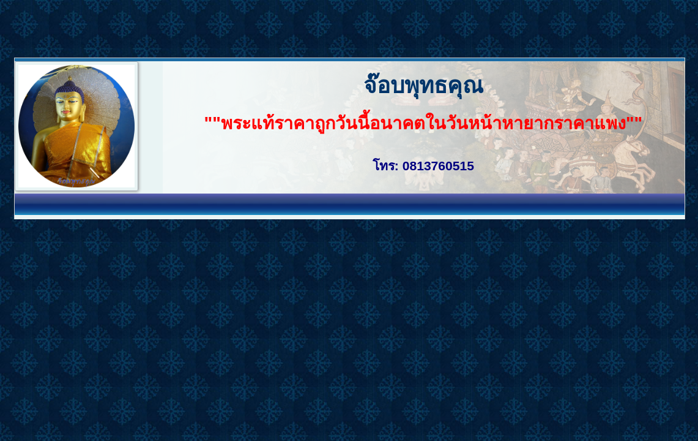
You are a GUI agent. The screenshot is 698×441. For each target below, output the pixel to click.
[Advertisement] (222, 27)
